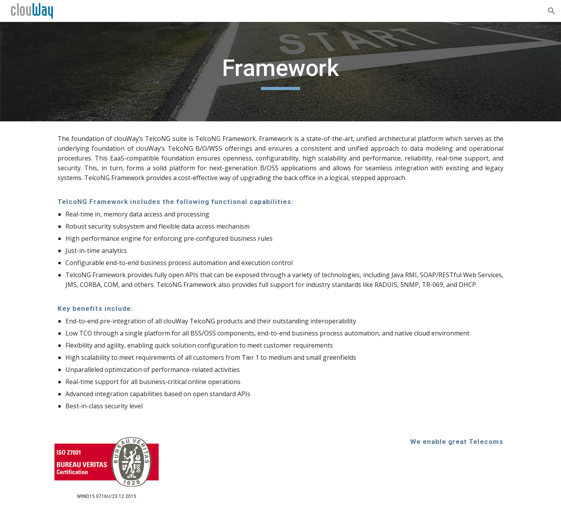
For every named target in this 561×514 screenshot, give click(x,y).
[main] (280, 71)
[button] (551, 11)
